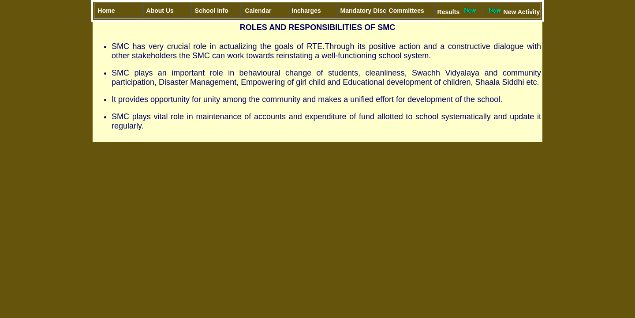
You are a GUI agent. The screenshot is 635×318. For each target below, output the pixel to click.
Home (110, 10)
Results (458, 11)
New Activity (508, 11)
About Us (161, 10)
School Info (217, 10)
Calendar (258, 10)
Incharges (306, 10)
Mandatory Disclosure (363, 10)
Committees (411, 10)
